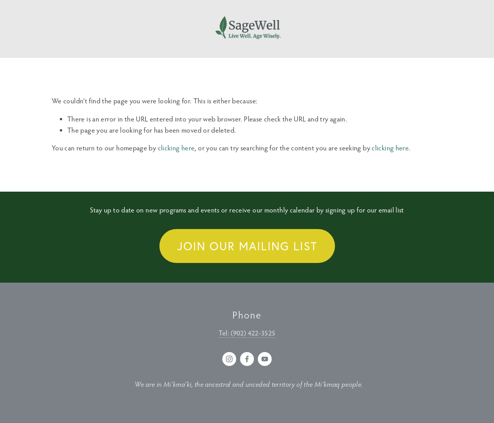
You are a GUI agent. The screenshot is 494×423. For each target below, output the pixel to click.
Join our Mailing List (247, 246)
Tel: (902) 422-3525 (246, 333)
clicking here (176, 147)
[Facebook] (247, 359)
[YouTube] (265, 359)
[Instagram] (229, 359)
